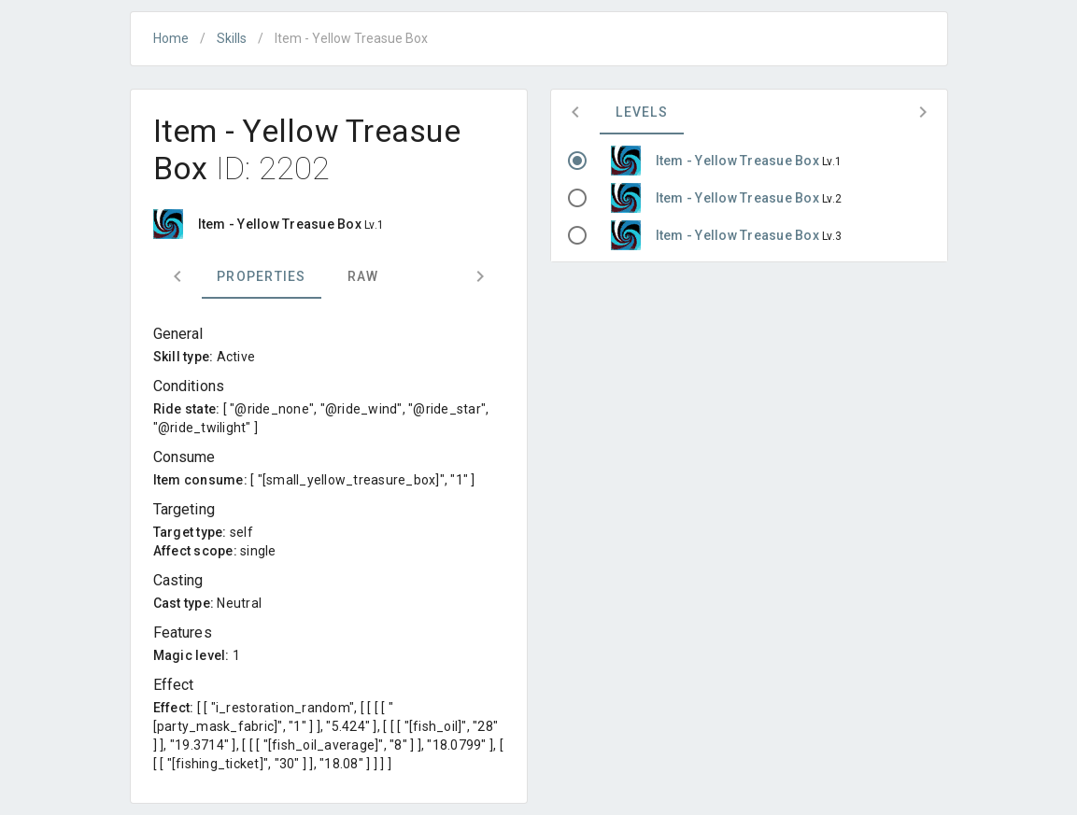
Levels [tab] (642, 112)
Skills (232, 38)
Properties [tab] (261, 276)
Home (171, 38)
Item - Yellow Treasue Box (739, 160)
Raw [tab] (362, 276)
